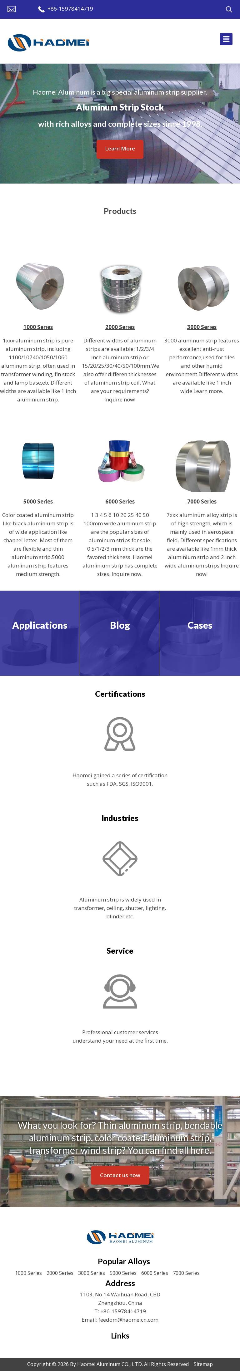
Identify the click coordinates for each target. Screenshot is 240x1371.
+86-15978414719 (70, 8)
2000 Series (60, 1273)
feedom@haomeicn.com (128, 1319)
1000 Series (28, 1273)
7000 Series (186, 1273)
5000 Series (123, 1273)
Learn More (120, 148)
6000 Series (154, 1273)
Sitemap (203, 1364)
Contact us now (120, 1175)
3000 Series (91, 1273)
